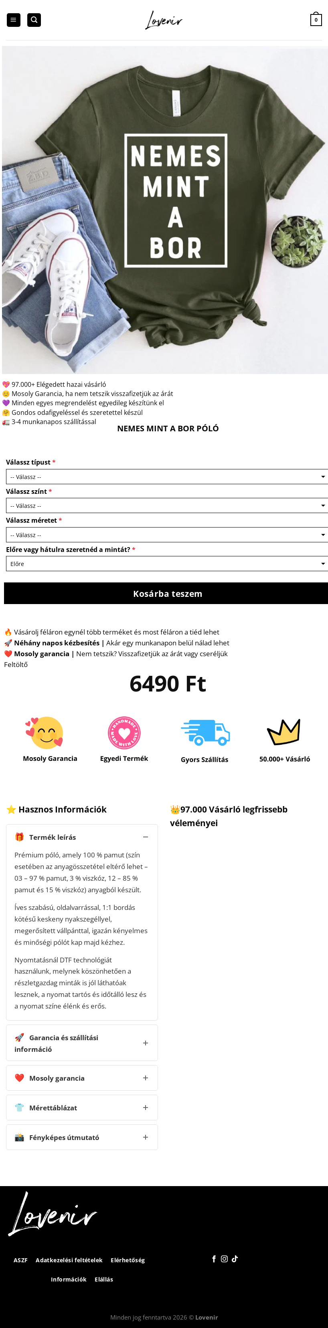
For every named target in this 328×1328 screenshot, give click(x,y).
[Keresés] (34, 20)
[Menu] (13, 20)
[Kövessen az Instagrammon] (224, 1259)
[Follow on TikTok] (234, 1259)
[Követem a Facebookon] (214, 1259)
